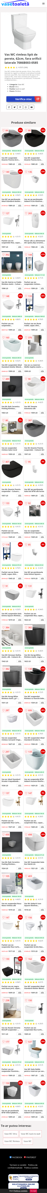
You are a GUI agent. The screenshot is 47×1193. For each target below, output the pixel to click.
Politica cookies (31, 1167)
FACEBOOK (16, 1157)
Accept (33, 1190)
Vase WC (27, 1141)
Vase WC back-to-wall (30, 1133)
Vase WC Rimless (12, 1141)
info (19, 164)
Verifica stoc (28, 99)
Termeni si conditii (18, 1165)
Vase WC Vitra (10, 1133)
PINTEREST (30, 1157)
